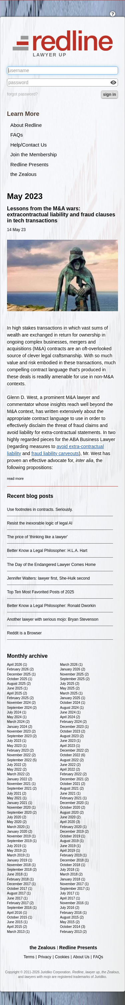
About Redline (26, 125)
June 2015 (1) (17, 922)
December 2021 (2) (74, 779)
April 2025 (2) (17, 693)
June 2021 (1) (70, 793)
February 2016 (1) (73, 913)
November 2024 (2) (21, 703)
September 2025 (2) (75, 679)
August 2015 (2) (72, 917)
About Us (81, 957)
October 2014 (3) (72, 927)
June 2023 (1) (70, 741)
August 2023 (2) (72, 736)
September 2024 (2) (22, 708)
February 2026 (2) (20, 669)
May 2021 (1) (17, 798)
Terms (29, 957)
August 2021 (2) (72, 788)
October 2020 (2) (72, 807)
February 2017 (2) (20, 903)
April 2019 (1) (70, 850)
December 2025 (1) (21, 674)
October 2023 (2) (72, 731)
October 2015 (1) (19, 917)
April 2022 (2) (70, 769)
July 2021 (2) (16, 793)
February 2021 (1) (73, 798)
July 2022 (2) (16, 765)
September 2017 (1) (75, 888)
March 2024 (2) (18, 722)
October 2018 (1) (72, 865)
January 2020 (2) (19, 831)
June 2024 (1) (70, 712)
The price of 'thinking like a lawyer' (37, 537)
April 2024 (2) (70, 717)
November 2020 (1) (21, 807)
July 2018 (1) (69, 869)
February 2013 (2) (73, 932)
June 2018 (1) (17, 874)
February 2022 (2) (73, 774)
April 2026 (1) (17, 664)
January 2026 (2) (72, 669)
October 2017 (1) (19, 888)
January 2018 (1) (72, 879)
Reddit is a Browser (24, 633)
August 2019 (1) (72, 841)
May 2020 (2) (17, 822)
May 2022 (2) (17, 769)
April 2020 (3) (70, 822)
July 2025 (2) (69, 683)
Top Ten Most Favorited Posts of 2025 (40, 592)
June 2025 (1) (17, 688)
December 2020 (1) (74, 803)
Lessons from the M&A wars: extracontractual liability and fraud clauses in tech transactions (61, 214)
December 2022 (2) (74, 750)
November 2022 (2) (21, 755)
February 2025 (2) (20, 698)
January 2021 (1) (19, 803)
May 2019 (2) (17, 850)
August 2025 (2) (19, 683)
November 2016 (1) (74, 903)
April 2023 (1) (70, 746)
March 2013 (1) (18, 932)
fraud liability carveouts (55, 453)
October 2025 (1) (19, 679)
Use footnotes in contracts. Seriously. (40, 509)
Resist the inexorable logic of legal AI (39, 523)
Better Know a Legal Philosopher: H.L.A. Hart (47, 550)
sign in (109, 94)
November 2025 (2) (74, 674)
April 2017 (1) (70, 898)
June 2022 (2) (70, 765)
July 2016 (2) (69, 908)
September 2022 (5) (22, 760)
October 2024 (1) (72, 703)
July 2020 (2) (16, 817)
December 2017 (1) (21, 884)
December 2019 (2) (74, 831)
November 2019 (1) (21, 836)
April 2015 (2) (17, 927)
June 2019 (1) (70, 846)
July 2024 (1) (16, 712)
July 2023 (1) (16, 741)
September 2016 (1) (22, 908)
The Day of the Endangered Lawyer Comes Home (51, 564)
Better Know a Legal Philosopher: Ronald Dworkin (51, 605)
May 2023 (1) (17, 746)
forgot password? (22, 94)
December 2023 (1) (74, 727)
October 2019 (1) (72, 836)
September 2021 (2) (22, 788)
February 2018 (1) (20, 879)
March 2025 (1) (71, 693)
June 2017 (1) (17, 898)
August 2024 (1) (72, 708)
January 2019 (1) (19, 860)
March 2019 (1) (18, 855)
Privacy (44, 957)
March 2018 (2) (71, 874)
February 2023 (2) (20, 750)
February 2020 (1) (73, 827)
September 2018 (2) (22, 869)
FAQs (16, 135)
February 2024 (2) (73, 722)
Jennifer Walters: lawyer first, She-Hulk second (48, 578)
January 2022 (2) (19, 779)
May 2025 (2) (70, 688)
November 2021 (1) (21, 784)
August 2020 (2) (72, 812)
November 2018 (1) (21, 865)
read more (15, 478)
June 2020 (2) (70, 817)
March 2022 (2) (18, 774)
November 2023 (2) (21, 731)
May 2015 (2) (70, 922)
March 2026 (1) (71, 664)
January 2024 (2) (19, 727)
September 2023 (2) (22, 736)
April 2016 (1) (17, 913)
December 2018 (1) (74, 860)
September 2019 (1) (22, 841)
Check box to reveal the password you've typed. (113, 83)
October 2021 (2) (72, 784)
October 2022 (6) (72, 755)
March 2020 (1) (18, 827)
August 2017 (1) (19, 893)
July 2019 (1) (16, 846)
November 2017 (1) (74, 884)
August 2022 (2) (72, 760)
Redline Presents (29, 164)
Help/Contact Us (28, 145)
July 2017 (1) (69, 893)
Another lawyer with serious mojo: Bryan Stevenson (52, 619)
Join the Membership (33, 154)
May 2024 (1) (17, 717)
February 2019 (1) (73, 855)
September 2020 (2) (22, 812)
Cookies (62, 957)
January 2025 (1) (72, 698)
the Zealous (23, 174)
